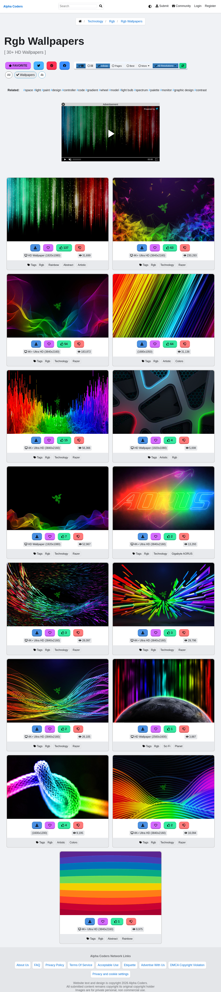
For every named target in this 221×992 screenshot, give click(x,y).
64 (169, 344)
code (81, 90)
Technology (95, 21)
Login (197, 6)
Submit (162, 6)
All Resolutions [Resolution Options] (165, 65)
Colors (179, 361)
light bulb (127, 90)
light (38, 90)
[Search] (101, 6)
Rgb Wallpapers (131, 21)
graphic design (183, 90)
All (8, 75)
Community (181, 6)
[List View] (90, 66)
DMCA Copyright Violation (187, 965)
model (114, 90)
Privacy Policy (54, 965)
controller (69, 90)
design (56, 90)
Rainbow (54, 265)
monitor (166, 90)
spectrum (141, 90)
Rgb (112, 21)
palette (154, 90)
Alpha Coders (13, 6)
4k (42, 75)
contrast (200, 90)
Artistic (82, 265)
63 (169, 247)
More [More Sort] (144, 66)
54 (64, 344)
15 (64, 440)
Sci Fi (167, 746)
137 (64, 247)
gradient (92, 90)
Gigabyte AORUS (182, 553)
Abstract (68, 265)
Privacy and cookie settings (110, 974)
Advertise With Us (153, 965)
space (28, 90)
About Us (23, 965)
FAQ (37, 965)
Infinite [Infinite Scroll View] (103, 66)
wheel (104, 90)
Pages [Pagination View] (117, 66)
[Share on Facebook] (65, 66)
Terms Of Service (80, 965)
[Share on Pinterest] (52, 66)
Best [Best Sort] (130, 66)
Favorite (18, 65)
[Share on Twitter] (39, 66)
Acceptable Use (108, 965)
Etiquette (130, 965)
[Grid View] (81, 66)
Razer (182, 265)
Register (210, 6)
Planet (178, 746)
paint (46, 90)
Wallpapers (25, 75)
